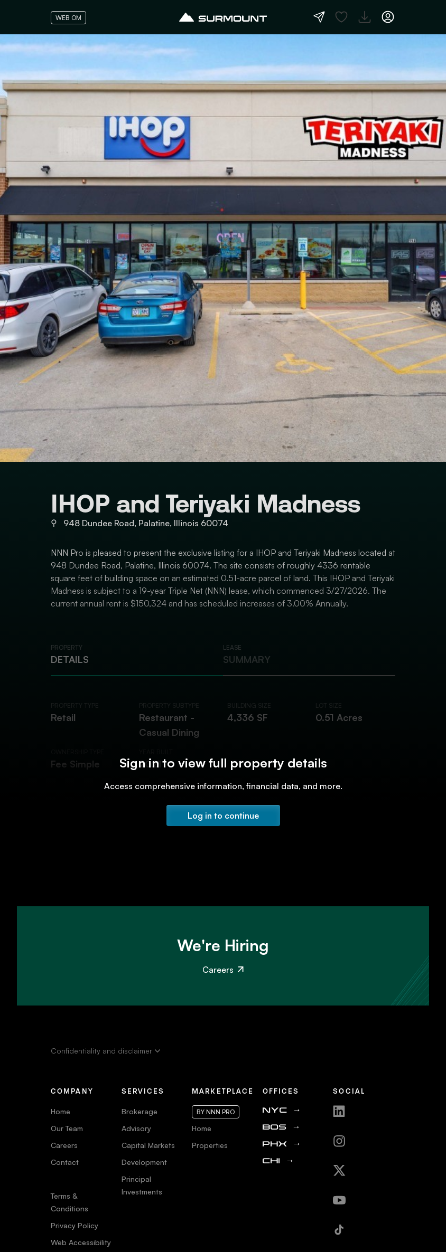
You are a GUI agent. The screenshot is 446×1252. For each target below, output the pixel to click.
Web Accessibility (81, 1242)
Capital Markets (148, 1145)
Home (60, 1111)
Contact (65, 1162)
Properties (210, 1145)
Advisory (136, 1128)
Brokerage (139, 1111)
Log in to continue (223, 815)
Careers (223, 969)
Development (144, 1162)
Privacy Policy (74, 1225)
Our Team (67, 1128)
